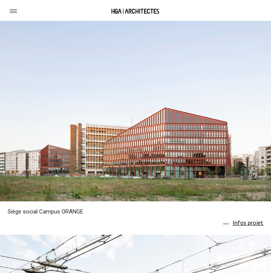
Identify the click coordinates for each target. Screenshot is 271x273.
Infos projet (248, 222)
